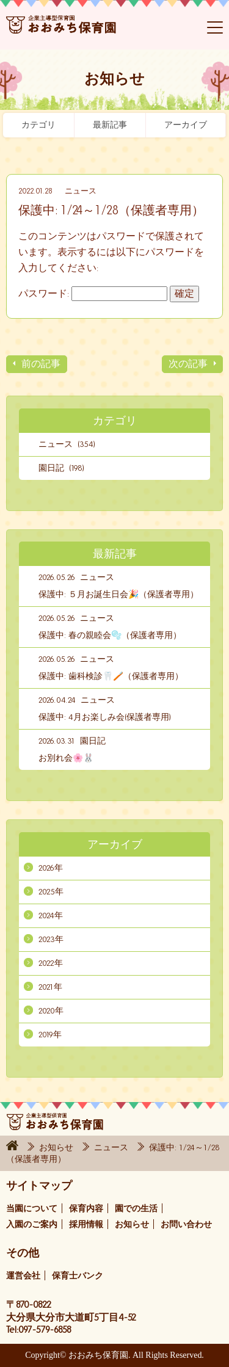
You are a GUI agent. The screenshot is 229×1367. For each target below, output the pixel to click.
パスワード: (92, 293)
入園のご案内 (31, 1224)
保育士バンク (77, 1275)
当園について (31, 1208)
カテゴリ (38, 124)
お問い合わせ (186, 1224)
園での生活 (136, 1208)
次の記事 (188, 363)
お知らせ (57, 1147)
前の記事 (40, 363)
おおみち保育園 (61, 30)
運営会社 (23, 1275)
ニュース (80, 191)
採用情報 (86, 1224)
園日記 (93, 740)
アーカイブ (185, 124)
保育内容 (86, 1208)
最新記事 (110, 124)
